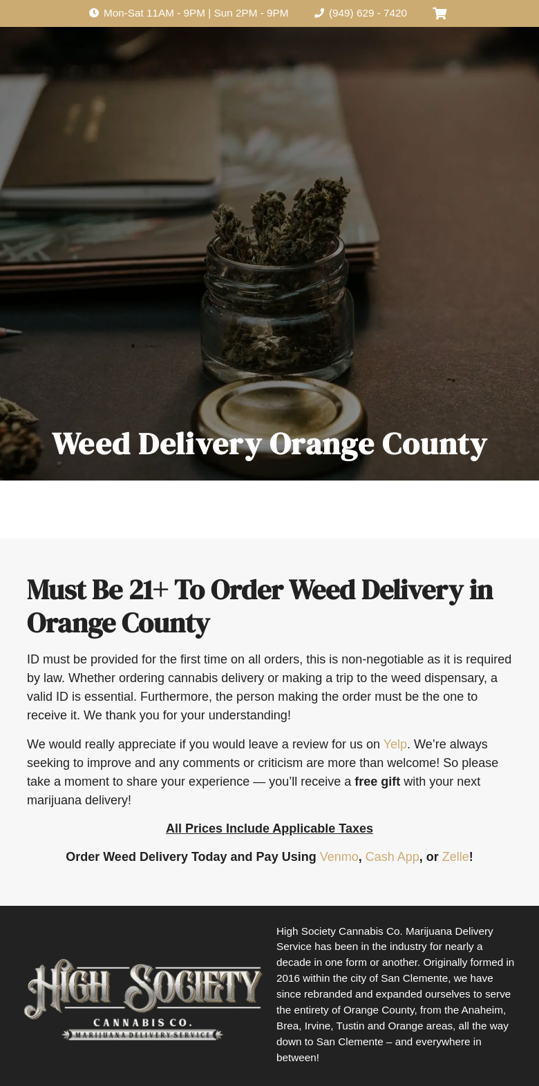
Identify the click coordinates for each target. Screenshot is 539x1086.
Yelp (395, 744)
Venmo (339, 857)
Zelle (455, 857)
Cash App (392, 857)
